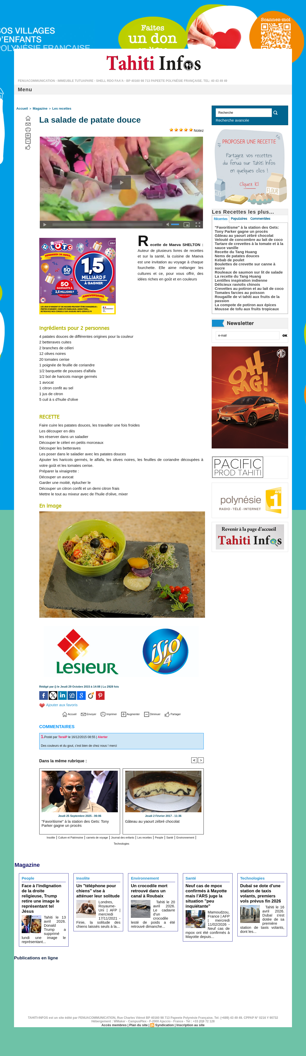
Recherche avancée (229, 120)
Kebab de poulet (229, 261)
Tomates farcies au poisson (238, 289)
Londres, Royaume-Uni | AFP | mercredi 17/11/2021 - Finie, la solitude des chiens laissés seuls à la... (98, 907)
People (195, 836)
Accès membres (116, 1005)
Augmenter (132, 713)
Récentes (220, 219)
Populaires (239, 219)
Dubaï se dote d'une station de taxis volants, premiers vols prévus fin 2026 (261, 889)
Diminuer (159, 713)
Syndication (164, 1005)
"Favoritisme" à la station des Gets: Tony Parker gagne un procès (79, 822)
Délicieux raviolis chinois (236, 281)
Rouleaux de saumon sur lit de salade (247, 269)
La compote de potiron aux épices (243, 302)
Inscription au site (188, 1005)
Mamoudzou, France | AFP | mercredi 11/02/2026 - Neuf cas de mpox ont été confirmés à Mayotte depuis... (208, 911)
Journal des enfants (145, 836)
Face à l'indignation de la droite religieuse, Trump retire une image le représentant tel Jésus (43, 889)
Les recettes (56, 108)
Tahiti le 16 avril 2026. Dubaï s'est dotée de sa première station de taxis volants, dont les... (262, 911)
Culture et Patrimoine (73, 836)
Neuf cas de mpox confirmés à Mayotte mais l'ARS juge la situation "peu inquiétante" (207, 889)
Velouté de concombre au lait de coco (247, 240)
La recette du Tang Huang (236, 273)
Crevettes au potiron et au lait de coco (247, 285)
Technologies (142, 842)
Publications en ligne (39, 938)
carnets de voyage (109, 836)
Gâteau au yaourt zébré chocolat (147, 820)
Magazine (37, 108)
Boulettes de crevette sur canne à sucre (248, 265)
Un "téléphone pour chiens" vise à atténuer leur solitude (95, 887)
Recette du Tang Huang (234, 253)
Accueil (21, 108)
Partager (185, 713)
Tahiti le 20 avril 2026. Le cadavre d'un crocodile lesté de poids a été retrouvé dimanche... (153, 907)
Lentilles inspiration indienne (239, 277)
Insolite (46, 836)
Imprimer (105, 713)
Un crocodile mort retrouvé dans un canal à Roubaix (152, 887)
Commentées (261, 219)
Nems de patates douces (236, 257)
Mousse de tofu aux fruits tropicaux (245, 306)
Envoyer (80, 713)
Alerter (103, 736)
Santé (94, 842)
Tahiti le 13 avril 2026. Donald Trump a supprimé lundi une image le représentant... (55, 909)
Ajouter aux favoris (61, 704)
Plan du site (139, 1005)
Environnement (115, 842)
